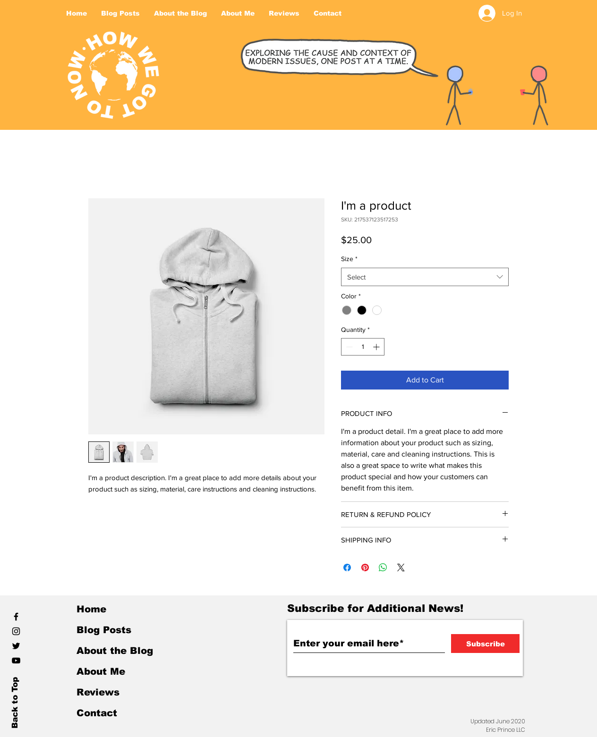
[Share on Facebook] (347, 567)
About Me (101, 671)
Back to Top (14, 703)
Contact (97, 713)
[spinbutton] (362, 347)
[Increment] (377, 347)
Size (349, 259)
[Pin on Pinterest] (365, 567)
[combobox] (425, 277)
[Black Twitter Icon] (16, 646)
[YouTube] (16, 660)
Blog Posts (104, 630)
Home (91, 609)
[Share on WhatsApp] (383, 567)
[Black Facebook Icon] (16, 616)
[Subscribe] (485, 643)
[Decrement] (348, 347)
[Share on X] (401, 567)
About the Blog (115, 650)
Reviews (98, 692)
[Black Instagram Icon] (16, 631)
